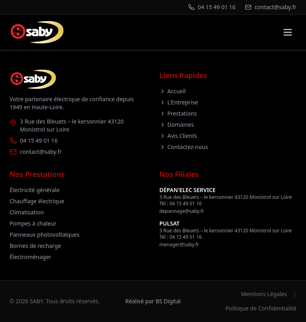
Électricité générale (34, 190)
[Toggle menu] (287, 32)
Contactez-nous (183, 147)
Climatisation (27, 212)
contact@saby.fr (41, 151)
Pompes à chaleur (33, 223)
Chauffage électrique (37, 201)
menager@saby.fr (179, 244)
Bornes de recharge (35, 245)
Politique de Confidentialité (261, 308)
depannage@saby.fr (181, 211)
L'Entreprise (178, 102)
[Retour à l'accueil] (36, 32)
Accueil (172, 91)
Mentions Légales (264, 294)
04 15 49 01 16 (39, 140)
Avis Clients (178, 135)
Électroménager (30, 257)
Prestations (178, 113)
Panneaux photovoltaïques (45, 234)
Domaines (176, 124)
